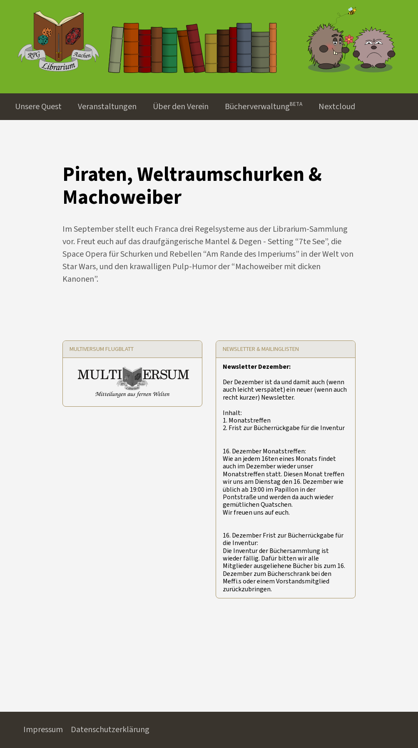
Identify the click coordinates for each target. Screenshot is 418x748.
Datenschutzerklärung (110, 729)
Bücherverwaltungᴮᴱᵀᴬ (263, 107)
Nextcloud (336, 107)
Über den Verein (181, 107)
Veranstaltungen (107, 107)
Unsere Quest (38, 107)
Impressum (43, 729)
